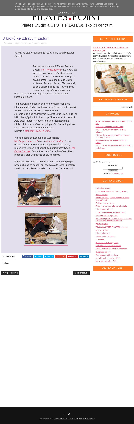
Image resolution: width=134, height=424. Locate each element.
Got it (74, 13)
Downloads (100, 239)
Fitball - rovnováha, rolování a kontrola (111, 206)
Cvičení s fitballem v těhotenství (108, 246)
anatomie (10, 43)
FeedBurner (118, 173)
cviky (16, 43)
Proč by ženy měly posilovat (107, 255)
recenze (37, 43)
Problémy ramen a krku (105, 203)
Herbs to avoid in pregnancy (107, 243)
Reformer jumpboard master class (109, 127)
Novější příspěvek (10, 273)
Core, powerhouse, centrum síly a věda (111, 191)
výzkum (44, 43)
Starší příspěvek (81, 273)
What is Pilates (102, 224)
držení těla (24, 43)
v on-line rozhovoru (51, 69)
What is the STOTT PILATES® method (111, 227)
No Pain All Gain (102, 230)
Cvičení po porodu (103, 188)
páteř (31, 43)
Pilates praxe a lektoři (104, 209)
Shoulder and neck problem (107, 215)
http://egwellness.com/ (26, 141)
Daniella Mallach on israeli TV (108, 258)
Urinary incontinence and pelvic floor (110, 212)
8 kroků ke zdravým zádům (106, 261)
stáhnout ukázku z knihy (37, 131)
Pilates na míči (101, 195)
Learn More (63, 13)
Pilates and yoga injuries (105, 236)
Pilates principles (102, 233)
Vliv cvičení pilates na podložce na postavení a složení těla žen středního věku (114, 219)
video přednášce (54, 141)
